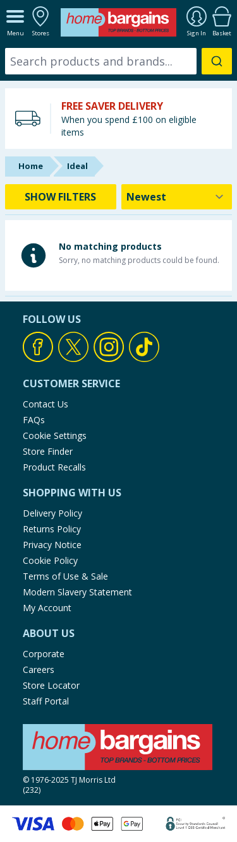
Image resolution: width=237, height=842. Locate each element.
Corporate (43, 654)
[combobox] (118, 61)
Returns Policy (52, 529)
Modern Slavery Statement (77, 592)
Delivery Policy (52, 513)
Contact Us (45, 404)
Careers (38, 669)
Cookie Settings (55, 435)
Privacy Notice (52, 545)
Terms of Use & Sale (65, 576)
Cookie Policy (50, 560)
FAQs (34, 420)
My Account (47, 608)
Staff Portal (46, 701)
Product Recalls (54, 467)
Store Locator (51, 685)
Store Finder (48, 451)
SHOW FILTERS (60, 197)
